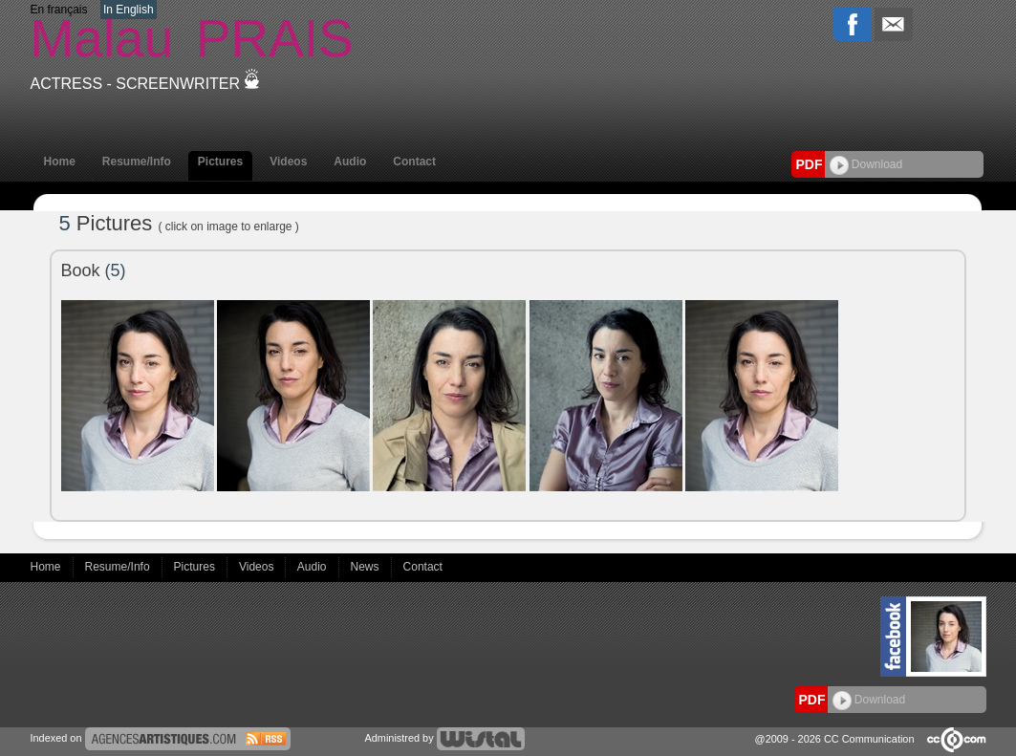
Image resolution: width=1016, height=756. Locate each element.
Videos (288, 161)
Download (866, 164)
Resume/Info (136, 161)
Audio (350, 161)
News (366, 566)
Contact (414, 161)
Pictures (220, 161)
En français (59, 9)
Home (60, 161)
